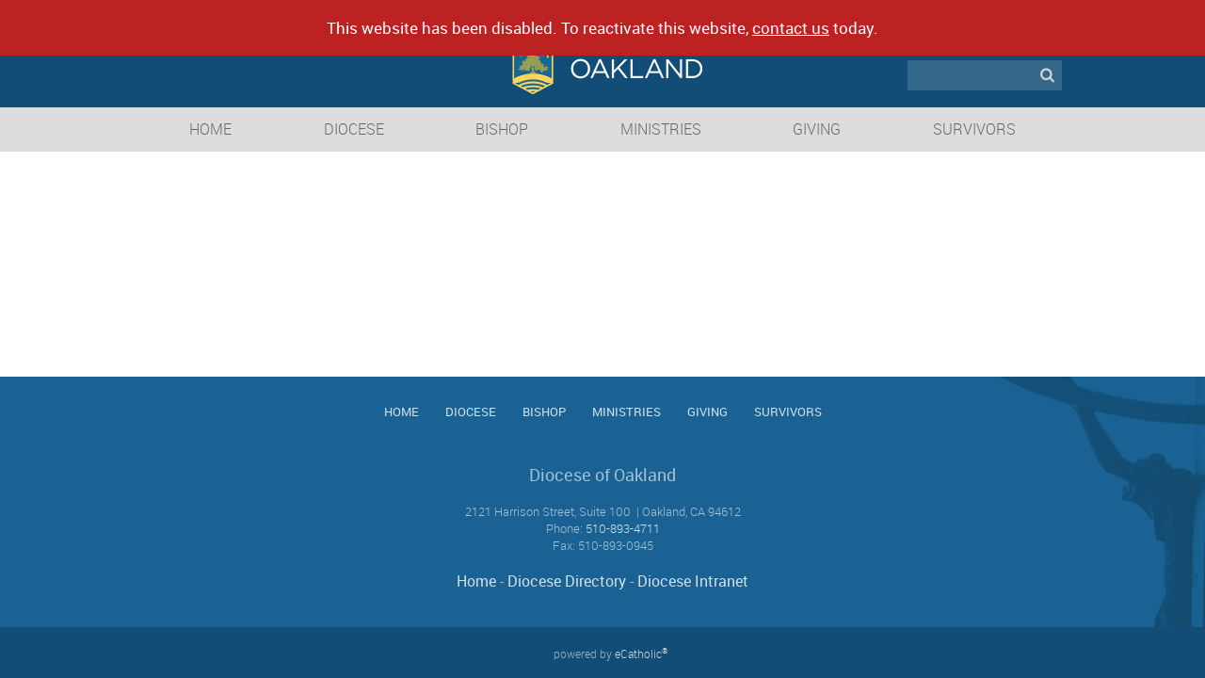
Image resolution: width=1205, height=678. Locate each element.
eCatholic (641, 653)
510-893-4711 (623, 528)
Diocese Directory (566, 581)
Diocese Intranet (692, 581)
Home (476, 581)
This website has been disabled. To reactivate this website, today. (602, 28)
